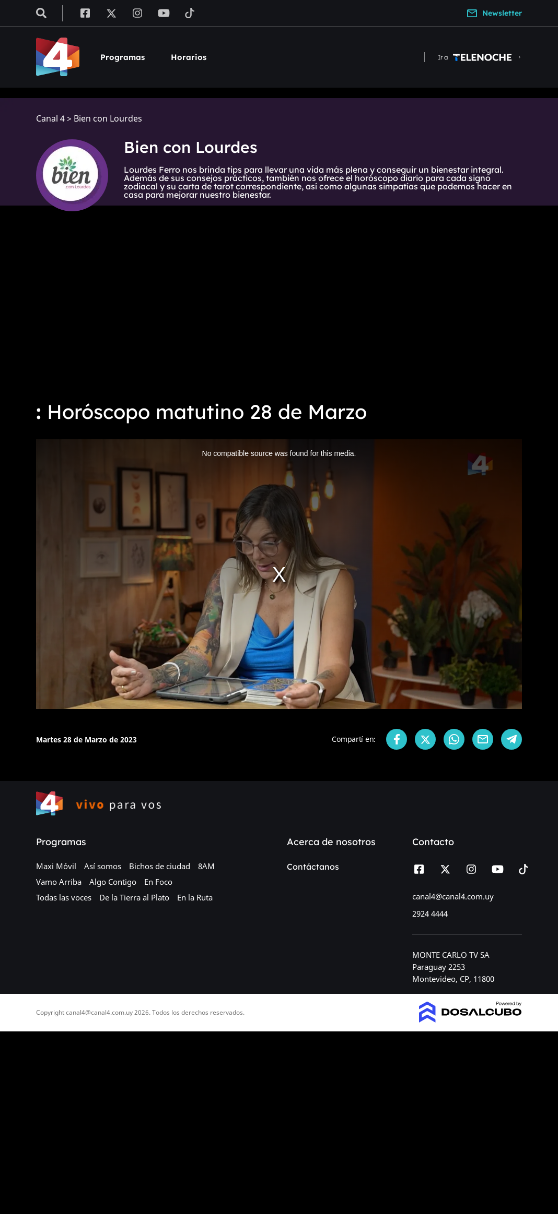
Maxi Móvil (56, 866)
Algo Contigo (112, 881)
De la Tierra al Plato (134, 897)
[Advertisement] (279, 313)
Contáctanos (313, 866)
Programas (122, 57)
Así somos (102, 866)
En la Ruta (195, 897)
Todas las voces (63, 897)
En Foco (158, 881)
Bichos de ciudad (159, 866)
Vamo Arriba (59, 881)
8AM (206, 866)
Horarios (188, 57)
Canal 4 (50, 119)
